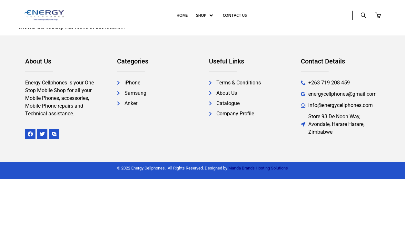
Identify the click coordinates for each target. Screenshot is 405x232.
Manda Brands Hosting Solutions (258, 168)
